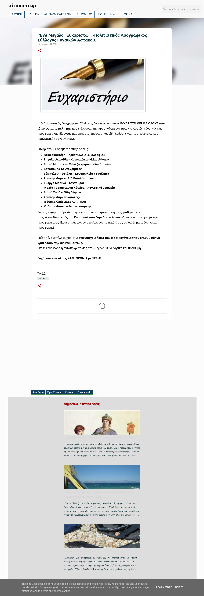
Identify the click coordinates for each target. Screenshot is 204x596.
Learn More (164, 587)
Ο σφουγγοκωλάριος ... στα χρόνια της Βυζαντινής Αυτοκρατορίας (99, 437)
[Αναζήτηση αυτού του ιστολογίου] (184, 9)
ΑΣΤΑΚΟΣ (43, 278)
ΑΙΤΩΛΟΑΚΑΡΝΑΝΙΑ (58, 14)
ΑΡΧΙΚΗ (16, 14)
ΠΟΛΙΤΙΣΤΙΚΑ (106, 14)
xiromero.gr (23, 5)
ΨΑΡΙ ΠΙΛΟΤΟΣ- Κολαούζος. (79, 551)
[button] (39, 51)
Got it (179, 587)
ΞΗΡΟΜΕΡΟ (84, 14)
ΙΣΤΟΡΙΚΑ (126, 14)
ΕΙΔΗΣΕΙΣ (33, 14)
